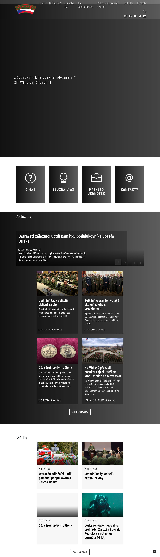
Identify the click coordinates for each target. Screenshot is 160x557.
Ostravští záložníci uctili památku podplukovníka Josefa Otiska (55, 488)
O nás (42, 3)
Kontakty (141, 3)
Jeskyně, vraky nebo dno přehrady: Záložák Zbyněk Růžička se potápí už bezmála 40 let (102, 541)
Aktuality (129, 3)
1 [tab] (118, 272)
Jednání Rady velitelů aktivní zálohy (53, 312)
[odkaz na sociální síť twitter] (140, 16)
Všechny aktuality (80, 422)
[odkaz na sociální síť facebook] (130, 16)
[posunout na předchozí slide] (132, 272)
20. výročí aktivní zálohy (55, 378)
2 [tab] (125, 272)
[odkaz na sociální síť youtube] (135, 16)
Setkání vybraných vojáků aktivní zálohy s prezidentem (102, 314)
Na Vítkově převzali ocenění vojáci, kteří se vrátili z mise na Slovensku (103, 382)
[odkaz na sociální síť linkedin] (144, 16)
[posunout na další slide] (139, 272)
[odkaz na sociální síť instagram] (125, 16)
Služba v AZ (55, 3)
